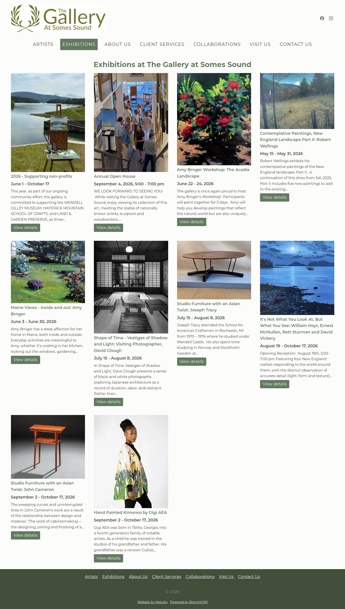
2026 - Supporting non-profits (41, 176)
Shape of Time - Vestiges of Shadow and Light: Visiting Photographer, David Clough (131, 344)
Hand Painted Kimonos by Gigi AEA (130, 512)
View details (25, 227)
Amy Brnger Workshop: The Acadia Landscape (213, 172)
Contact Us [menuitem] (296, 44)
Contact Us (249, 576)
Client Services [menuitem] (162, 44)
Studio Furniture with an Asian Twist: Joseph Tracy (208, 307)
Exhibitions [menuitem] (79, 44)
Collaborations (200, 576)
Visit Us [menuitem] (260, 44)
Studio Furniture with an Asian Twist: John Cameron (42, 486)
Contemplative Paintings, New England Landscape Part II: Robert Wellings (295, 140)
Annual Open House (114, 176)
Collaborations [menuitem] (217, 44)
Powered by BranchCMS (189, 602)
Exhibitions (113, 576)
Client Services (166, 576)
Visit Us (226, 576)
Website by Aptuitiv (152, 602)
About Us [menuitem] (117, 44)
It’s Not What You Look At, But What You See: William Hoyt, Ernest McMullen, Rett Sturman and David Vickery (296, 329)
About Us (138, 576)
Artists (91, 576)
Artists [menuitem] (43, 44)
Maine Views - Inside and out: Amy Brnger (46, 310)
